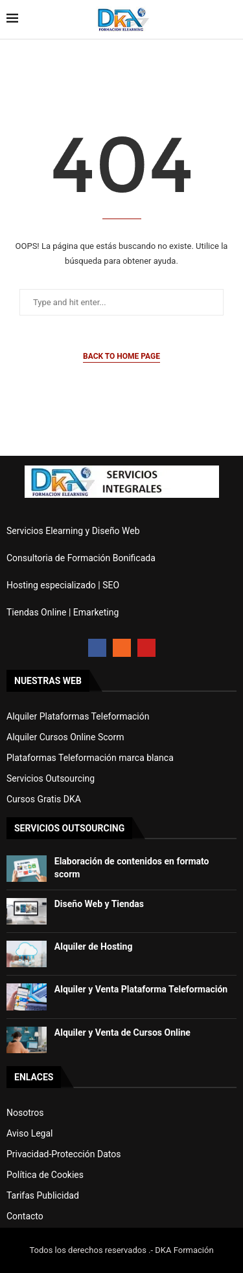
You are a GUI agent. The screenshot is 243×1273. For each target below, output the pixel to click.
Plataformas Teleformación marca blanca (90, 758)
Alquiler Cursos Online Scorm (65, 737)
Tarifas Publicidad (42, 1195)
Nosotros (25, 1112)
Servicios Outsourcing (50, 778)
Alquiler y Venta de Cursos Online (122, 1032)
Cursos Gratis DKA (43, 799)
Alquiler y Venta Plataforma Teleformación (140, 989)
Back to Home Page (121, 356)
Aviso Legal (29, 1133)
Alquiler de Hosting (93, 946)
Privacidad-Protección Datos (63, 1154)
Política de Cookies (45, 1175)
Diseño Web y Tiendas (99, 904)
